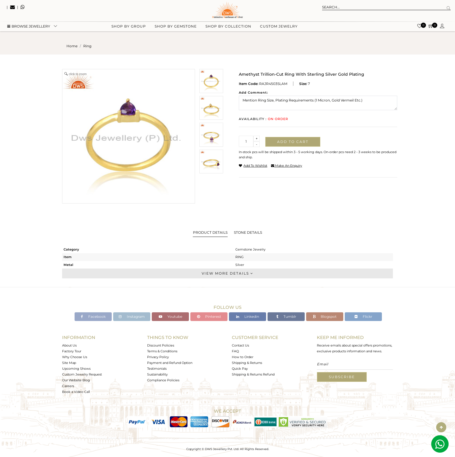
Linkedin (247, 316)
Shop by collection (228, 29)
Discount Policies (160, 345)
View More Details (227, 273)
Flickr (363, 316)
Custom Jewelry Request (82, 374)
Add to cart (292, 141)
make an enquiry (286, 166)
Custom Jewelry (279, 29)
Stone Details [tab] (248, 232)
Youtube (170, 316)
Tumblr (286, 316)
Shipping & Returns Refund (253, 374)
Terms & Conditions (162, 351)
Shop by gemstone (176, 29)
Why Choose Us (74, 357)
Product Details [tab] (210, 232)
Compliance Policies (163, 380)
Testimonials (157, 369)
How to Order (242, 357)
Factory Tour (71, 351)
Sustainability (157, 374)
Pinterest (209, 316)
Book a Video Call (76, 392)
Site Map (69, 363)
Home (71, 46)
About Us (69, 345)
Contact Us (240, 345)
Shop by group (128, 29)
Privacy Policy (158, 357)
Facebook (93, 316)
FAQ (235, 351)
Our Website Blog (76, 380)
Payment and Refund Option (169, 363)
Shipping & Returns (247, 363)
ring (87, 46)
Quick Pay (240, 369)
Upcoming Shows (76, 369)
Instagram (132, 316)
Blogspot (325, 316)
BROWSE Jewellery (28, 29)
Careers (68, 386)
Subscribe (342, 377)
